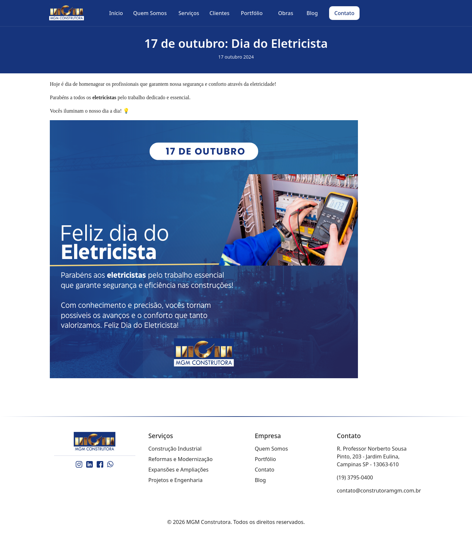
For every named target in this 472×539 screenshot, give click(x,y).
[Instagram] (79, 464)
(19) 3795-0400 (355, 477)
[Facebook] (100, 464)
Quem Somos (271, 448)
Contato (264, 469)
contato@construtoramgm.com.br (379, 490)
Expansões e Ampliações (178, 469)
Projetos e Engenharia (175, 480)
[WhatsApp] (110, 464)
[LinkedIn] (89, 464)
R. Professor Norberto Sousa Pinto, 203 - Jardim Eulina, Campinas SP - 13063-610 (372, 456)
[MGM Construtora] (94, 442)
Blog (260, 480)
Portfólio (265, 459)
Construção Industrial (175, 448)
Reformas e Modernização (180, 459)
